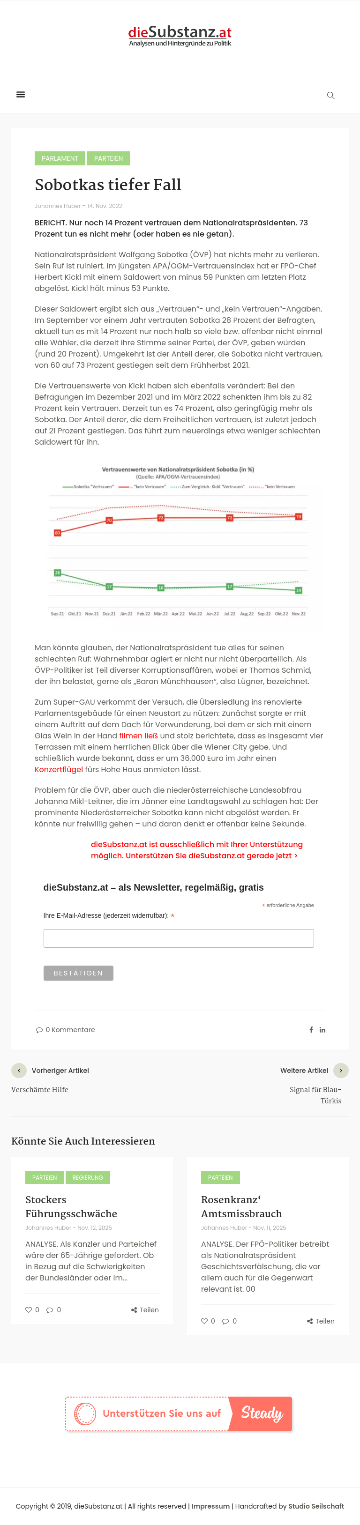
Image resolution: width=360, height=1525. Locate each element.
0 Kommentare (65, 1029)
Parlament (60, 158)
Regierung (88, 1178)
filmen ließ (138, 735)
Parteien (108, 158)
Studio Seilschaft (316, 1506)
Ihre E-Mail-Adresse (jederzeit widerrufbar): (109, 915)
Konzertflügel (59, 769)
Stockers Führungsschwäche (71, 1207)
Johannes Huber (58, 206)
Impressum (211, 1506)
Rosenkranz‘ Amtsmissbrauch (241, 1207)
